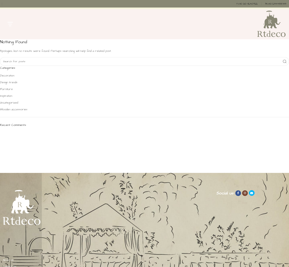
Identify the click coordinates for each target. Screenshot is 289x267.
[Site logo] (271, 24)
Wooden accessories (13, 109)
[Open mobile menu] (10, 24)
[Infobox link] (247, 3)
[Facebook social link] (238, 193)
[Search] (144, 61)
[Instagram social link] (245, 193)
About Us (8, 260)
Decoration (7, 76)
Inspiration (6, 96)
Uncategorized (9, 103)
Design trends (8, 82)
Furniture (6, 89)
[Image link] (21, 207)
